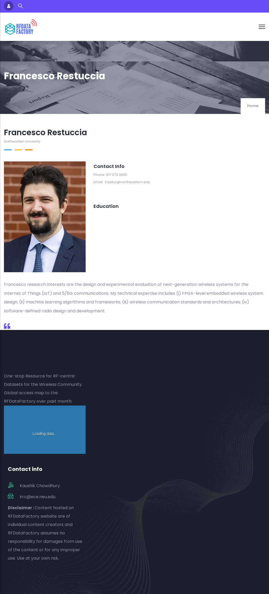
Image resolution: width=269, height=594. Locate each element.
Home (252, 105)
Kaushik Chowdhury (40, 486)
